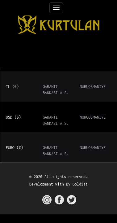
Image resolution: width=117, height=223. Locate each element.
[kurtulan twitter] (71, 199)
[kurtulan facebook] (59, 199)
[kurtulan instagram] (47, 199)
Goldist (80, 184)
